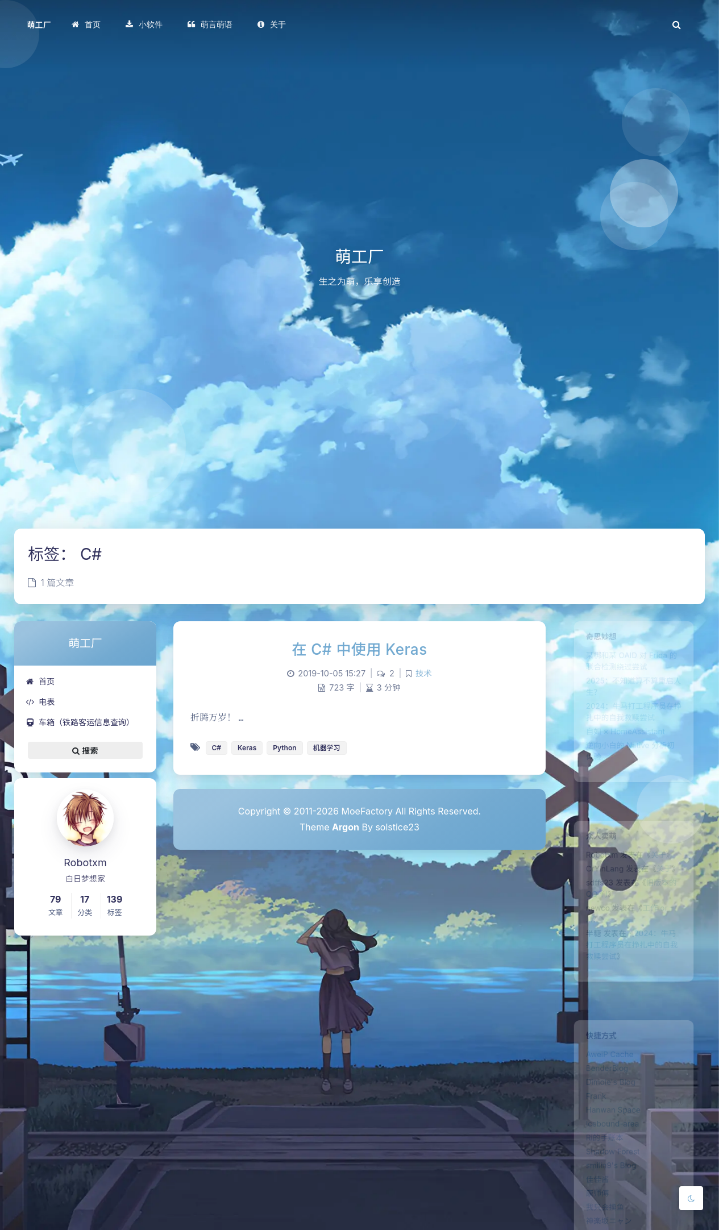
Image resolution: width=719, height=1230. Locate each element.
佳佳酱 (590, 1209)
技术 (423, 673)
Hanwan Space (609, 1126)
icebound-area (608, 1143)
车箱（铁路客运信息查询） (80, 722)
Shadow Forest (609, 1176)
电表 (40, 702)
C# (217, 747)
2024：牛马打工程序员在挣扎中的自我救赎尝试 (631, 968)
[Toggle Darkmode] (691, 1198)
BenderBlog (602, 1077)
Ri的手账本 (599, 1159)
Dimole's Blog (606, 1093)
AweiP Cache (605, 1060)
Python (284, 747)
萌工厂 (39, 25)
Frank (589, 1110)
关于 (663, 861)
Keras (247, 747)
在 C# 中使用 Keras (359, 649)
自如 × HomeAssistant (624, 752)
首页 (40, 681)
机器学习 (326, 747)
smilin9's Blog (607, 1192)
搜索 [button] (85, 750)
